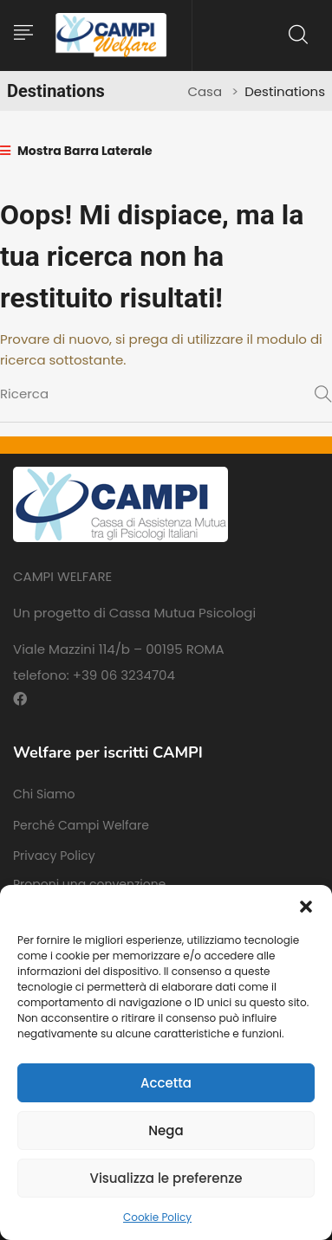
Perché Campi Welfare (81, 825)
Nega (165, 1130)
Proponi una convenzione (89, 884)
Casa (204, 91)
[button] (306, 906)
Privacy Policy (54, 855)
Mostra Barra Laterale (76, 150)
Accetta (166, 1083)
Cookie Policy (157, 1217)
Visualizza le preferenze (165, 1178)
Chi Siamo (44, 794)
